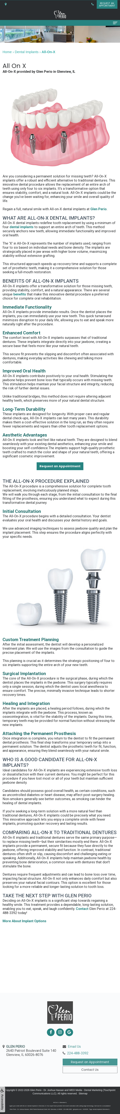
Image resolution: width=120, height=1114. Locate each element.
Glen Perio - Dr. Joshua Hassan (47, 1090)
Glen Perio (98, 209)
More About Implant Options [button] (24, 921)
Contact (82, 909)
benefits (19, 294)
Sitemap (83, 1093)
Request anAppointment (107, 4)
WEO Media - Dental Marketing (85, 1090)
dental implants (22, 227)
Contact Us (90, 1084)
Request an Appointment (90, 1076)
